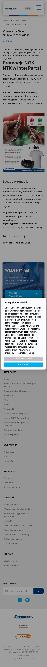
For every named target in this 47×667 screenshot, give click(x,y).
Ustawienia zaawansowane (23, 359)
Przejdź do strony (23, 365)
